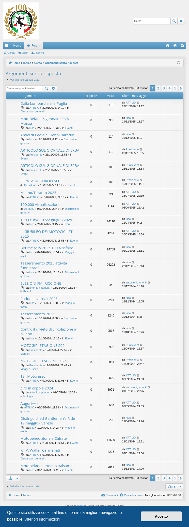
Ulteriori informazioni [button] (42, 519)
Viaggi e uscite (29, 369)
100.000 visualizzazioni (39, 204)
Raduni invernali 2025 (39, 298)
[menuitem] (167, 45)
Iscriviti (39, 52)
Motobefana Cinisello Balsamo (46, 465)
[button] (180, 88)
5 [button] (175, 88)
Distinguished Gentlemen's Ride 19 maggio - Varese (47, 420)
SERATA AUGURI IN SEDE (41, 180)
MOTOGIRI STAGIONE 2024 (43, 345)
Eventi (69, 127)
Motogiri (25, 353)
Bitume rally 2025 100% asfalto (46, 247)
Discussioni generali (32, 111)
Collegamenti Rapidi (7, 46)
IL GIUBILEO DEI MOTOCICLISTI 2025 (47, 234)
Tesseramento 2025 (37, 313)
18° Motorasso (33, 376)
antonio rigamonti (39, 287)
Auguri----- (29, 403)
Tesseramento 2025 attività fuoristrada (43, 265)
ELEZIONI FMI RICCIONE (40, 283)
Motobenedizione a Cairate (43, 438)
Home (17, 45)
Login (25, 52)
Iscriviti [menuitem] (183, 46)
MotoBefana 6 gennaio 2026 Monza (44, 121)
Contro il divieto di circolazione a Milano (48, 331)
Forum (36, 45)
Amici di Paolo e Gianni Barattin (47, 134)
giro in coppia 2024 (36, 388)
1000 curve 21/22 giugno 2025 (46, 219)
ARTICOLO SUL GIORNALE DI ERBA (49, 150)
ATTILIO (34, 107)
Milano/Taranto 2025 (38, 192)
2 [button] (158, 88)
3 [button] (164, 88)
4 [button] (170, 88)
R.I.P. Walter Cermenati (40, 450)
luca (31, 127)
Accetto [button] (161, 516)
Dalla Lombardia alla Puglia (43, 103)
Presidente (35, 154)
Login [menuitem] (176, 46)
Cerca (11, 52)
